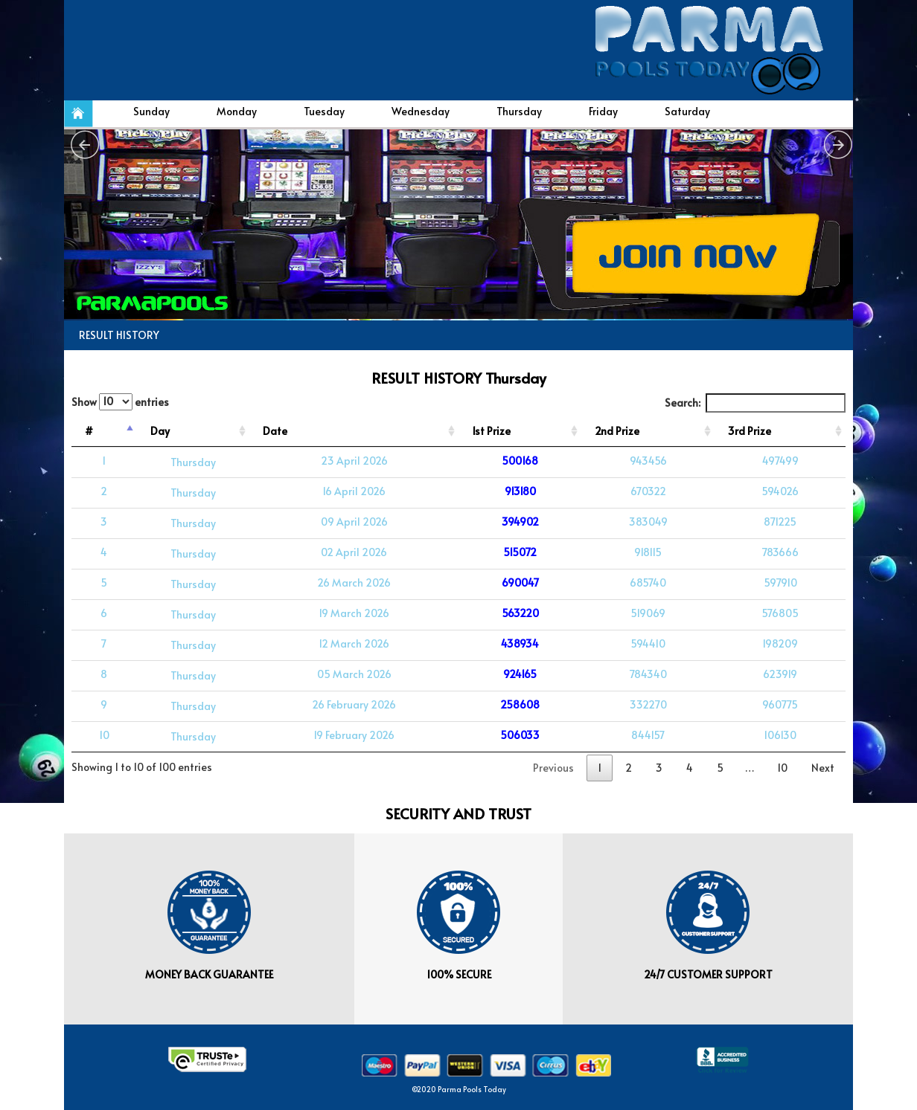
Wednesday (421, 111)
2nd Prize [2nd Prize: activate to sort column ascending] (617, 431)
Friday (603, 111)
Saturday (687, 111)
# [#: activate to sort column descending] (89, 431)
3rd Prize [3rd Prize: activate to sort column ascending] (749, 431)
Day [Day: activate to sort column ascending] (160, 431)
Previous (553, 768)
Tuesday (324, 111)
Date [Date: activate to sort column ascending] (275, 431)
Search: (755, 403)
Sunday (151, 111)
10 (782, 768)
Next (822, 768)
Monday (237, 111)
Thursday (519, 111)
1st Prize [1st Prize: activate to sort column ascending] (491, 431)
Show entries (120, 401)
